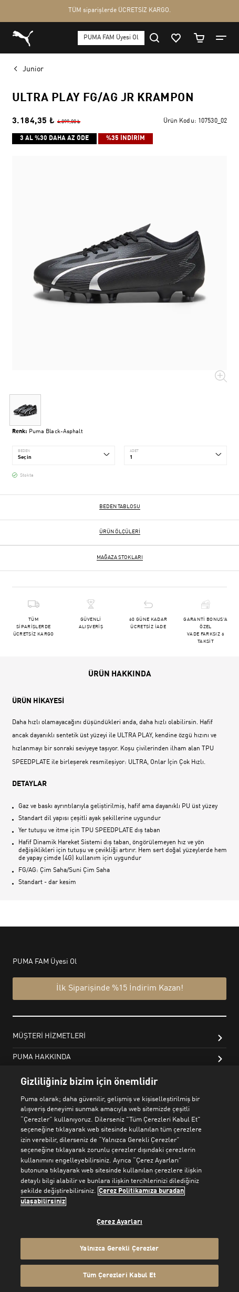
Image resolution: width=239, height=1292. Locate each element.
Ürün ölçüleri (119, 531)
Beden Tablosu (119, 506)
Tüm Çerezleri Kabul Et (119, 1275)
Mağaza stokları (120, 557)
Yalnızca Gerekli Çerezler (119, 1248)
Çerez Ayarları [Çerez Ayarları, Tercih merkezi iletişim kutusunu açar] (119, 1222)
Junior (33, 69)
